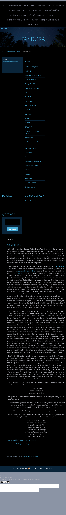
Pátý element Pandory (32, 88)
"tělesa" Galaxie (59, 266)
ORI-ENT (27, 157)
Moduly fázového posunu (33, 161)
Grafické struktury (30, 187)
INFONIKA (41, 6)
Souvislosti (51, 15)
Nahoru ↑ (49, 469)
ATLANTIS (28, 97)
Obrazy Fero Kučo (30, 201)
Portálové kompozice (31, 67)
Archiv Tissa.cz (29, 6)
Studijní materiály (35, 10)
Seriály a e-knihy (33, 25)
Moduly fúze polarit (31, 148)
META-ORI (28, 174)
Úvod (4, 6)
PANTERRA (28, 178)
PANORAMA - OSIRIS (31, 165)
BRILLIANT (28, 127)
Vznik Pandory (29, 110)
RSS (34, 469)
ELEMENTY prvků (30, 79)
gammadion (18, 273)
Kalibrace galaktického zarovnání (32, 143)
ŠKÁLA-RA (28, 170)
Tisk (40, 469)
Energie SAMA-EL (30, 84)
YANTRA (27, 123)
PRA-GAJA (28, 92)
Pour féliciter (29, 101)
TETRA (27, 118)
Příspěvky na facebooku (16, 10)
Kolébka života (29, 137)
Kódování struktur (36, 15)
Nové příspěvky (15, 6)
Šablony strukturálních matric (32, 132)
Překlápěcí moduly (31, 183)
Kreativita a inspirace (56, 6)
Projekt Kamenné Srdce (50, 20)
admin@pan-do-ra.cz (10, 62)
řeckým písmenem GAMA (26, 271)
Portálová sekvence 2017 (33, 75)
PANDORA (3, 28)
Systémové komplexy (18, 15)
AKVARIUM (28, 152)
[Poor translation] (7, 482)
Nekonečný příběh (52, 10)
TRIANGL (28, 114)
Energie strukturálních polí (18, 20)
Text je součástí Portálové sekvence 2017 (22, 440)
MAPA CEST (28, 71)
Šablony (35, 20)
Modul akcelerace (30, 105)
